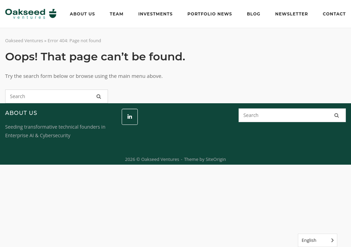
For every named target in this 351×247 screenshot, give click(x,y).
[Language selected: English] (317, 240)
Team (116, 13)
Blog (254, 13)
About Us (82, 13)
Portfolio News (209, 13)
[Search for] (56, 96)
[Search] (98, 96)
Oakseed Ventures (24, 40)
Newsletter (291, 13)
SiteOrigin (216, 159)
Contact (334, 13)
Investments (155, 13)
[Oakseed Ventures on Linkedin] (130, 117)
